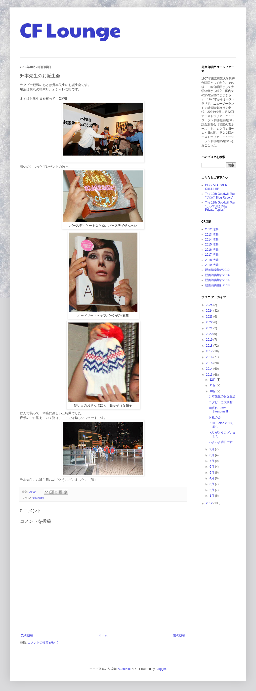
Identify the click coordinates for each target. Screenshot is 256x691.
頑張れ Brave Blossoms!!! (218, 409)
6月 (212, 466)
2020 (209, 334)
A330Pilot (124, 669)
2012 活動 (211, 229)
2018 (209, 345)
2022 (209, 322)
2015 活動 (211, 244)
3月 (212, 484)
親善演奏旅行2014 (217, 275)
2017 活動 (211, 254)
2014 (209, 368)
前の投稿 (179, 635)
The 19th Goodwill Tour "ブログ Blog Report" (220, 195)
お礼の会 (215, 417)
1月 (212, 495)
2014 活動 (211, 239)
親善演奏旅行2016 (217, 280)
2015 (209, 363)
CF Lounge (70, 29)
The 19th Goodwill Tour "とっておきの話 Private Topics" (220, 206)
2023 (209, 316)
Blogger (161, 669)
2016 (209, 357)
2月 (212, 490)
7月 (212, 461)
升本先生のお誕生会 (222, 396)
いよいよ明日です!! (221, 442)
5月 (212, 472)
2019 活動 (211, 265)
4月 (212, 478)
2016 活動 (211, 249)
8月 (212, 455)
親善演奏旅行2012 (217, 270)
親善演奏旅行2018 (217, 285)
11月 (213, 385)
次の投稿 (27, 635)
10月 (213, 391)
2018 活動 (211, 260)
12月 (213, 379)
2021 (209, 328)
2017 (209, 351)
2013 (209, 374)
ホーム (103, 635)
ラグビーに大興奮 (221, 402)
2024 (209, 310)
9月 (212, 449)
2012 (209, 503)
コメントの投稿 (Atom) (43, 642)
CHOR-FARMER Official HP (216, 187)
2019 (209, 339)
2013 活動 (38, 497)
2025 (209, 305)
